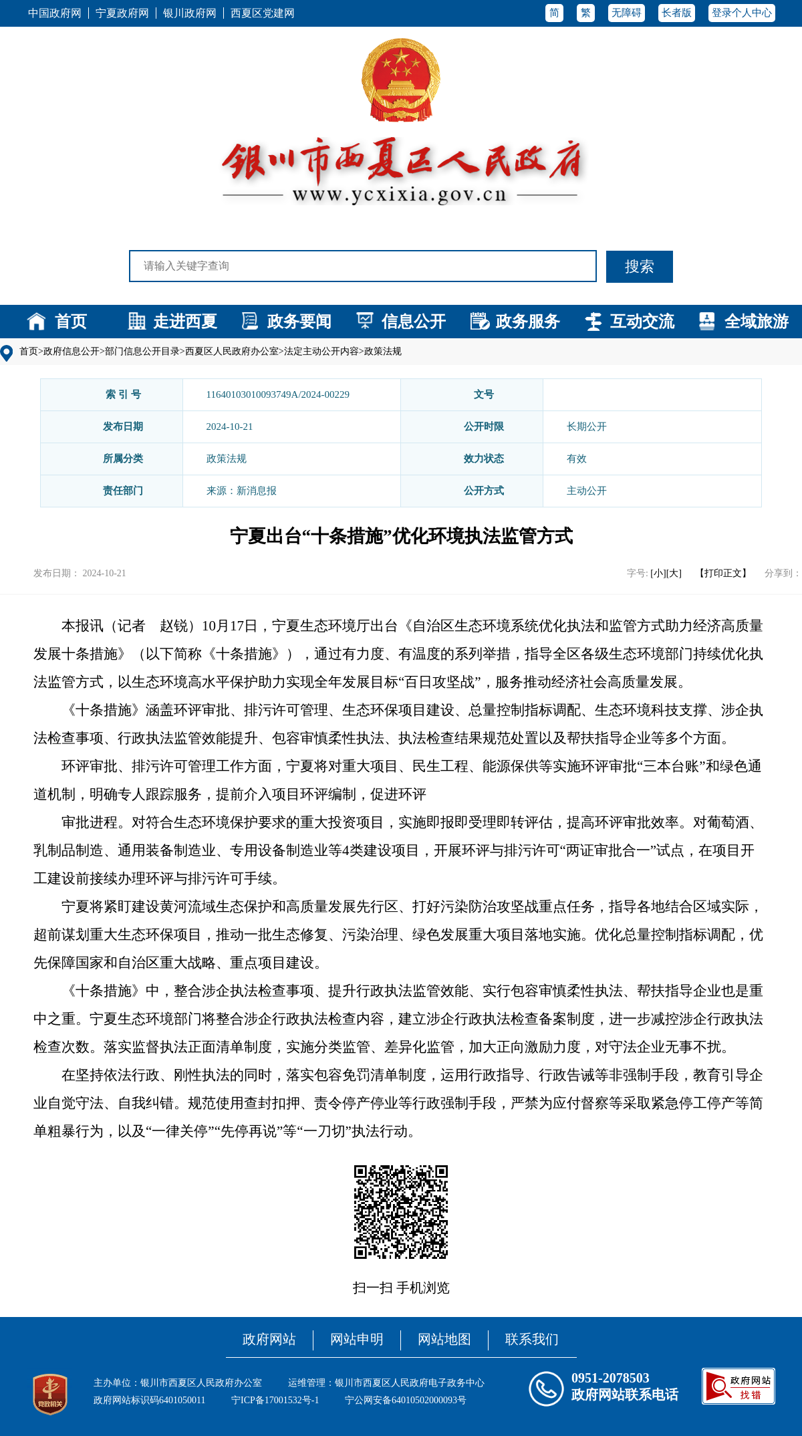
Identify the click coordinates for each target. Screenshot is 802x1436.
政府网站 (269, 1339)
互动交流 (642, 321)
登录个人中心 (742, 12)
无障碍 (627, 12)
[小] (658, 573)
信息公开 (414, 321)
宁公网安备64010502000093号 (405, 1400)
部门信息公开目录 (142, 351)
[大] (674, 573)
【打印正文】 (723, 573)
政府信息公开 (71, 351)
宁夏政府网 (122, 13)
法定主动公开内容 (321, 351)
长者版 (677, 12)
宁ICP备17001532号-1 (275, 1400)
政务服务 (528, 321)
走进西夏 (185, 321)
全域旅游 (756, 321)
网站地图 (444, 1339)
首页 (71, 321)
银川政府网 (190, 13)
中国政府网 (55, 13)
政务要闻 (299, 321)
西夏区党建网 (263, 13)
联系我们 (532, 1339)
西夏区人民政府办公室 (232, 351)
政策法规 (383, 351)
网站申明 (357, 1339)
